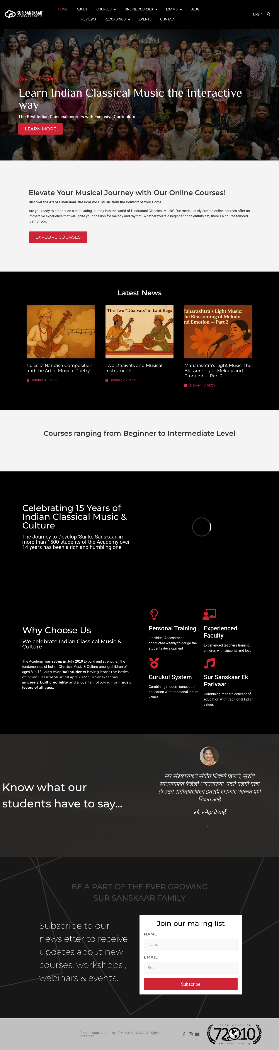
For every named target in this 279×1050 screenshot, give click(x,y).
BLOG (195, 9)
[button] (268, 14)
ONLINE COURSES (141, 9)
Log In (257, 14)
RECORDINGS (117, 19)
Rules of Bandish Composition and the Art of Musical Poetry (60, 368)
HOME (63, 9)
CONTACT (168, 19)
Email (151, 957)
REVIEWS (88, 19)
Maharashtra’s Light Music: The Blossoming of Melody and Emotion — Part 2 (218, 370)
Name (150, 934)
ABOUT (82, 9)
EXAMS (174, 9)
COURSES (106, 9)
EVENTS (145, 19)
